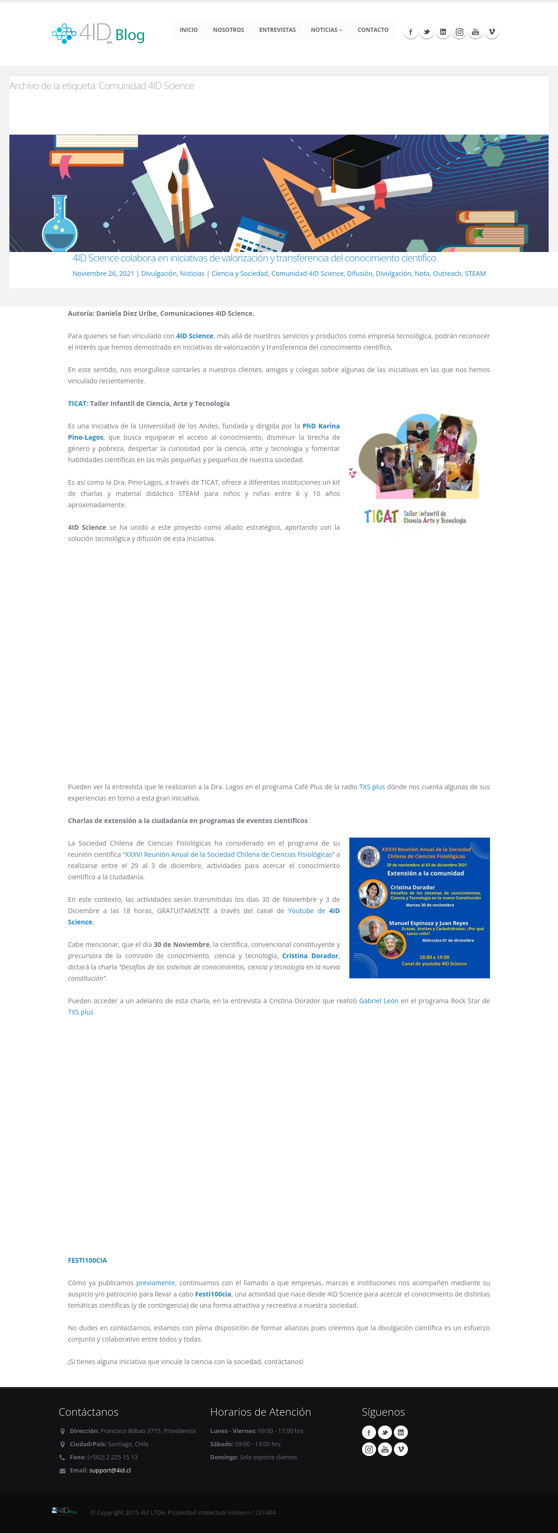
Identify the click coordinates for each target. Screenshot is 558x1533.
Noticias (327, 30)
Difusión (359, 273)
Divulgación (158, 273)
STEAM (475, 273)
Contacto (373, 30)
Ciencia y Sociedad (239, 273)
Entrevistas (277, 30)
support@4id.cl (110, 1470)
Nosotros (228, 30)
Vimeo (492, 31)
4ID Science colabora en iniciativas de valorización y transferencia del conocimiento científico (254, 257)
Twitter (427, 31)
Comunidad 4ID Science (307, 273)
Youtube (475, 31)
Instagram (459, 31)
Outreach (447, 273)
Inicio (189, 30)
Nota (422, 273)
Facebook (411, 31)
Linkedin (443, 31)
